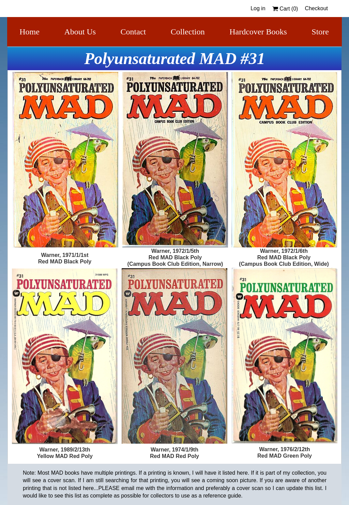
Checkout (316, 8)
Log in (258, 8)
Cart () (285, 9)
